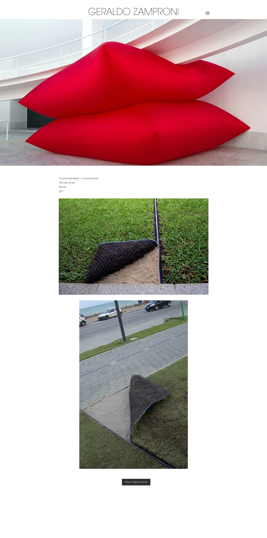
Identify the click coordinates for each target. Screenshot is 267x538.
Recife (62, 186)
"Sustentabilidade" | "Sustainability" (79, 178)
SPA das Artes (67, 182)
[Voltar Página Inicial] (136, 482)
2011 (61, 191)
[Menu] (207, 13)
